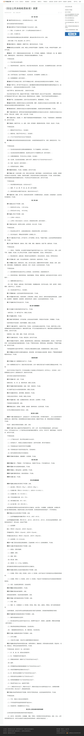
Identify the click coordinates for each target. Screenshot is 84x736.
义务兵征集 (33, 1)
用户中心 (76, 1)
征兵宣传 (55, 1)
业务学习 (60, 1)
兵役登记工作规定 (68, 9)
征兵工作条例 (67, 12)
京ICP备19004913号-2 (61, 732)
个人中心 (17, 1)
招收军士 (39, 1)
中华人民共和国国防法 (69, 20)
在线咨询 (65, 1)
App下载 (67, 729)
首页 (13, 1)
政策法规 (51, 1)
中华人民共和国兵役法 (69, 17)
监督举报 (69, 1)
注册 (80, 1)
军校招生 (45, 1)
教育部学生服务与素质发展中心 (14, 730)
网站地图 (58, 729)
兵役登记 (21, 1)
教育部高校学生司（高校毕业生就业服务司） (25, 729)
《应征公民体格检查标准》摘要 (71, 29)
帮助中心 (63, 729)
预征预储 (27, 1)
